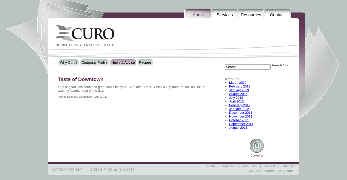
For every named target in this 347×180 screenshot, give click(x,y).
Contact (277, 14)
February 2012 (239, 105)
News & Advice (123, 62)
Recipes (145, 62)
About (198, 14)
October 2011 (239, 120)
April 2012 (236, 101)
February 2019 (239, 86)
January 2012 (239, 109)
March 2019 (237, 82)
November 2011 (240, 116)
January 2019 (239, 90)
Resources (251, 14)
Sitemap (288, 166)
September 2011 (241, 124)
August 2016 (238, 94)
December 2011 (240, 112)
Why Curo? (68, 62)
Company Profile (94, 62)
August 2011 (238, 128)
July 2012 (236, 98)
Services (224, 14)
